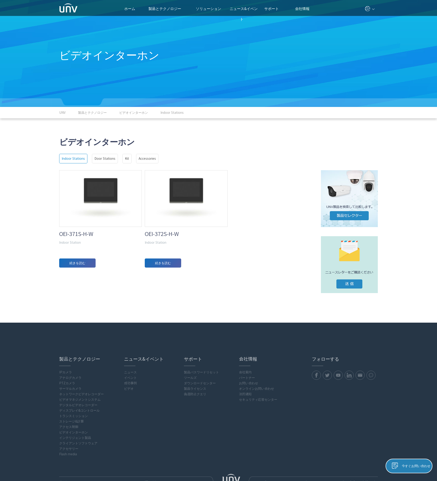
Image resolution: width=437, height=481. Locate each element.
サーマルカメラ (70, 370)
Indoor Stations (73, 158)
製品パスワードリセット (201, 354)
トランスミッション (73, 398)
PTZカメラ (67, 365)
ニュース (130, 354)
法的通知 (245, 376)
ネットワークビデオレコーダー (81, 376)
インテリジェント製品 (75, 419)
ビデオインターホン (73, 414)
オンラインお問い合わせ (256, 370)
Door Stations (104, 158)
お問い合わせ (248, 365)
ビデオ (129, 370)
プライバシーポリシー (307, 464)
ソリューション (210, 8)
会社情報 (304, 8)
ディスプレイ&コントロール (79, 392)
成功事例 (130, 365)
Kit (127, 158)
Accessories (147, 158)
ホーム (129, 8)
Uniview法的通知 (366, 464)
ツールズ (190, 359)
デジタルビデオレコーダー (78, 387)
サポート (273, 8)
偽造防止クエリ (195, 376)
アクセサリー (68, 430)
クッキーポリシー (338, 464)
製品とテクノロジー (167, 8)
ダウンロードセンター (200, 365)
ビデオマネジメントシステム (80, 381)
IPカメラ (65, 354)
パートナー (247, 359)
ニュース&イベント (244, 11)
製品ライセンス (195, 370)
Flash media (68, 436)
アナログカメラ (70, 359)
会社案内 (245, 354)
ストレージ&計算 (71, 403)
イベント (130, 359)
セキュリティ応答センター (258, 381)
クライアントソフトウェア (78, 425)
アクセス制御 (68, 408)
